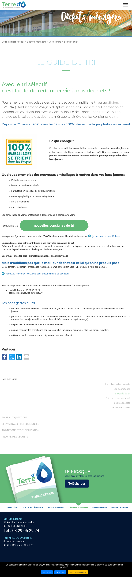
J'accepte (47, 572)
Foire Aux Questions (14, 417)
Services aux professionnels (20, 424)
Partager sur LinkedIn (19, 357)
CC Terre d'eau (11, 507)
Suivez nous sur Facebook (6, 554)
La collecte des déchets (117, 384)
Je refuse (60, 572)
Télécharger (76, 483)
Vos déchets (55, 41)
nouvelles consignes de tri (54, 225)
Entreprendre (99, 507)
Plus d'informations (78, 572)
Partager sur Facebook (4, 357)
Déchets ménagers (36, 41)
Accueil (20, 41)
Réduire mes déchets (15, 436)
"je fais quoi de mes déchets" (106, 236)
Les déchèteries (122, 388)
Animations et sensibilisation (20, 430)
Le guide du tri (71, 41)
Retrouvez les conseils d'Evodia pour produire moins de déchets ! (37, 273)
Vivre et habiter (119, 507)
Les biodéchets (122, 402)
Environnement (56, 507)
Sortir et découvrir (32, 507)
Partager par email (26, 357)
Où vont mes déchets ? (118, 398)
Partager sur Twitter (12, 357)
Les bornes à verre (120, 407)
